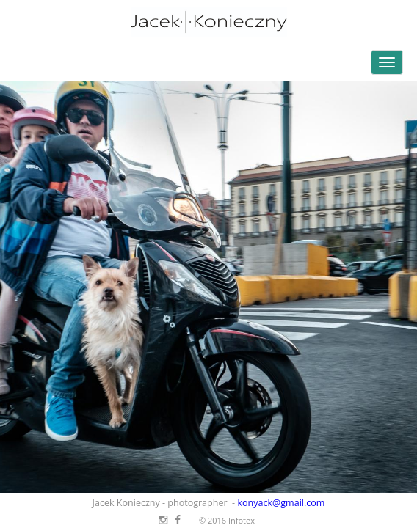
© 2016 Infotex (227, 520)
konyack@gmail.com (280, 502)
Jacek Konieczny (208, 22)
